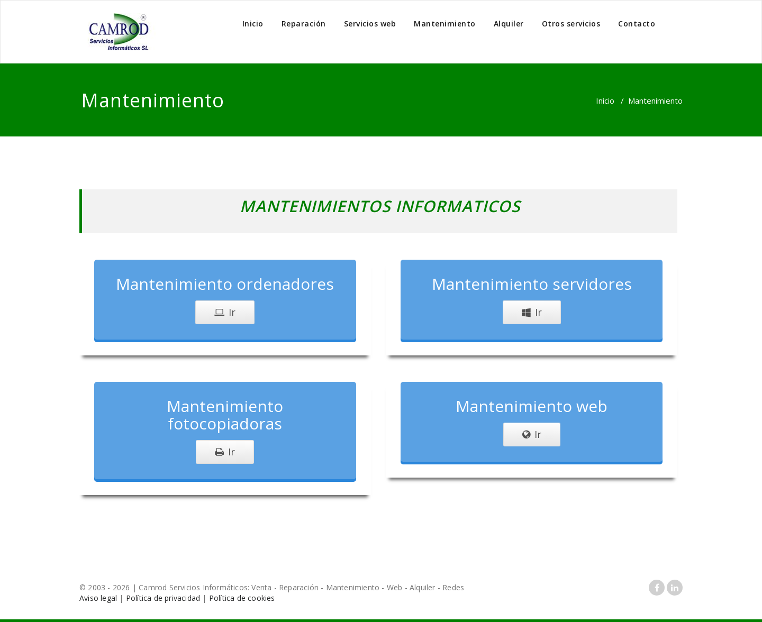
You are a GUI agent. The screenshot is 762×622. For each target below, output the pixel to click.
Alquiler (509, 24)
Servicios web (370, 24)
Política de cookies (242, 598)
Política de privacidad (163, 598)
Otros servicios (571, 24)
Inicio (253, 24)
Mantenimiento (445, 24)
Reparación (304, 24)
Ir (224, 312)
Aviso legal (98, 598)
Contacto (636, 24)
